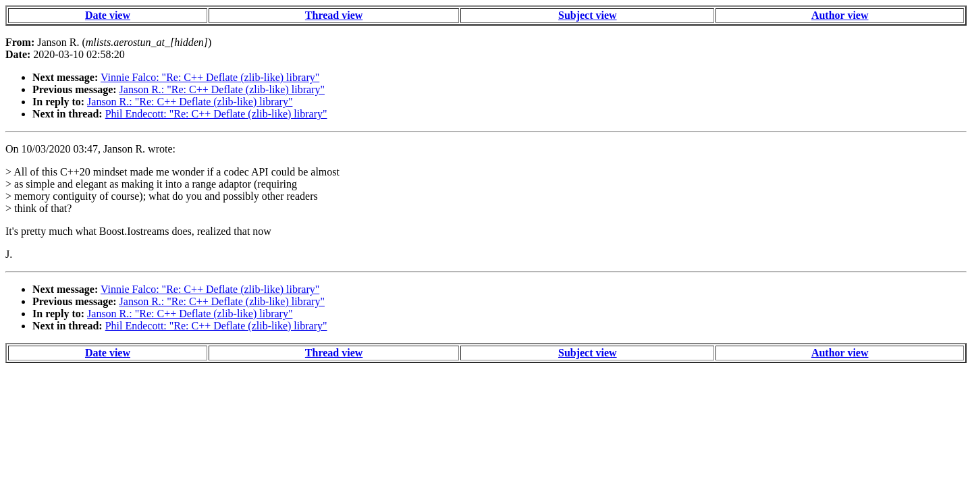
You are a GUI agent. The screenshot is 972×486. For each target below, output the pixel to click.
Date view (107, 15)
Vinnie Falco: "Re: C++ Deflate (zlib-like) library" (210, 77)
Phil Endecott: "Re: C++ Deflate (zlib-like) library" (216, 113)
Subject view (587, 15)
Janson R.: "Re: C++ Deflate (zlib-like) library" (222, 89)
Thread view (333, 15)
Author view (840, 15)
